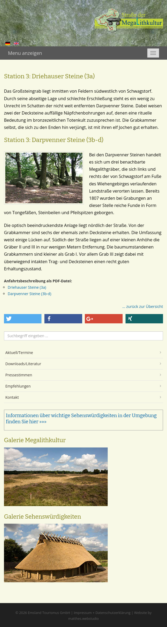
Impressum (83, 612)
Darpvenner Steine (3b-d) (29, 293)
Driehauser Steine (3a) (27, 287)
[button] (22, 318)
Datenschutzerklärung (113, 612)
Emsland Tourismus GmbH (49, 612)
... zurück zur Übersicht (142, 306)
